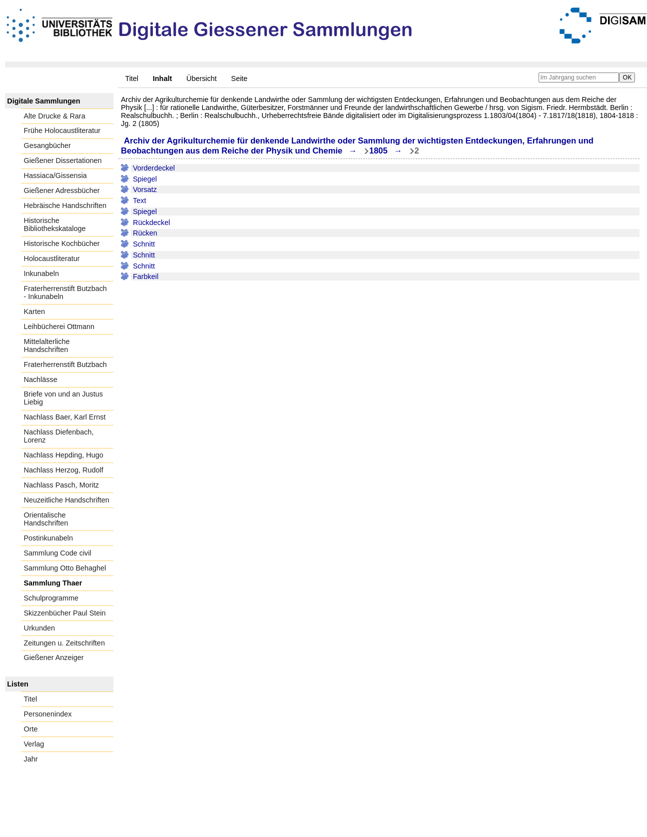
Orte (31, 729)
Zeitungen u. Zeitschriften (64, 643)
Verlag (34, 744)
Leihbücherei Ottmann (59, 326)
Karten (34, 312)
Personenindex (48, 714)
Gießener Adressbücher (62, 190)
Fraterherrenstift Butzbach (65, 364)
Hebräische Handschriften (65, 206)
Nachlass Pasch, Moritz (61, 485)
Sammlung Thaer (53, 583)
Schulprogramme (51, 598)
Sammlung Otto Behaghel (65, 568)
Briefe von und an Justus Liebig (63, 398)
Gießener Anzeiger (54, 658)
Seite (239, 78)
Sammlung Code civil (57, 553)
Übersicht (201, 78)
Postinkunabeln (48, 538)
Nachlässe (40, 380)
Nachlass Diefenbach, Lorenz (59, 436)
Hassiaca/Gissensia (55, 176)
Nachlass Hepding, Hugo (63, 455)
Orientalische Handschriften (46, 519)
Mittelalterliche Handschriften (47, 346)
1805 (378, 151)
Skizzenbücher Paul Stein (65, 613)
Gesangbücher (47, 146)
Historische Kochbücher (62, 244)
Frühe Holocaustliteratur (62, 130)
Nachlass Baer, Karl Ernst (65, 417)
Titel (131, 78)
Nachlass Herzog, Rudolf (63, 470)
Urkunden (39, 628)
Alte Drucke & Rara (54, 116)
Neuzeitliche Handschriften (66, 500)
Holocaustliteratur (52, 258)
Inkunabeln (41, 274)
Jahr (31, 759)
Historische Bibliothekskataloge (55, 224)
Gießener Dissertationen (63, 160)
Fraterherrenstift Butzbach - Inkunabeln (65, 292)
